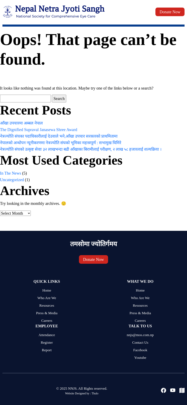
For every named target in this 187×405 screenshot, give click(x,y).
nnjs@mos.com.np (140, 335)
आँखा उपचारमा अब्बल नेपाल (21, 123)
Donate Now (170, 12)
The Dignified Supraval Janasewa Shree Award (38, 129)
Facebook (140, 350)
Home (46, 290)
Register (47, 342)
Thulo (94, 393)
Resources (46, 305)
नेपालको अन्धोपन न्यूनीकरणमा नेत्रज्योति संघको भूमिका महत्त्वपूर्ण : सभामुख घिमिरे (60, 142)
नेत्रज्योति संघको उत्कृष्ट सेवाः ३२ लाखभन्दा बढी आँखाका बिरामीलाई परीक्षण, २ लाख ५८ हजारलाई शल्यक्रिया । (81, 149)
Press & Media (47, 313)
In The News (10, 173)
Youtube (140, 358)
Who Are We (46, 298)
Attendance (47, 335)
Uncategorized (12, 179)
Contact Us (140, 342)
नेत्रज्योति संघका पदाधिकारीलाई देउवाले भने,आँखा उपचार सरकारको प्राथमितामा (58, 136)
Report (47, 350)
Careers (46, 321)
